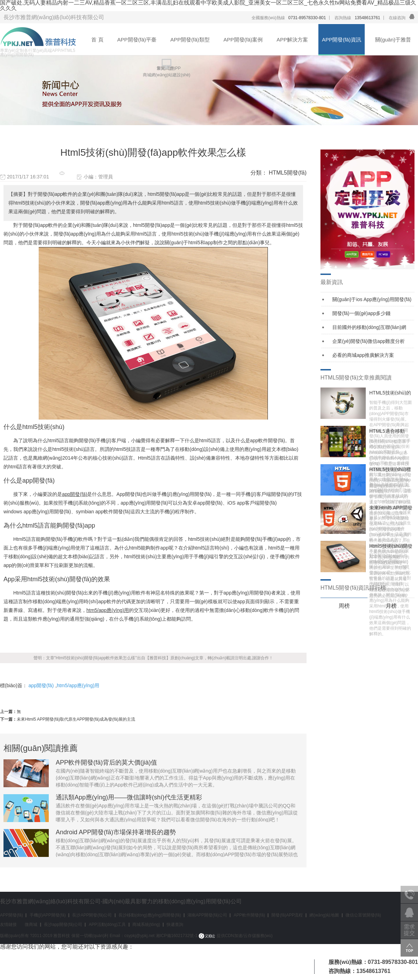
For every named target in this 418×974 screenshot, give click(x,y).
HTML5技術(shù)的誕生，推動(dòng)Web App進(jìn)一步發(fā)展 (390, 392)
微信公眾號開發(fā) (363, 915)
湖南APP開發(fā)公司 (207, 915)
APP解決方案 (292, 40)
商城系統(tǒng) (146, 924)
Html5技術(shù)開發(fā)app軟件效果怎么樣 (391, 546)
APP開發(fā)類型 (190, 40)
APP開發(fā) (11, 915)
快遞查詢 (175, 924)
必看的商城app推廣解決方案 (363, 355)
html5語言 (58, 440)
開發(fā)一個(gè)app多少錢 (361, 313)
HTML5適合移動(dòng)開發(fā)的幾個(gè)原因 (389, 431)
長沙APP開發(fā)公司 (92, 915)
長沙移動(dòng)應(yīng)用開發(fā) (149, 915)
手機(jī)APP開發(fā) (48, 915)
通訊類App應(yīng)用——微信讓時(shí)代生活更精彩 (129, 797)
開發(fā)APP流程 (287, 915)
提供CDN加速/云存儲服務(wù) (235, 935)
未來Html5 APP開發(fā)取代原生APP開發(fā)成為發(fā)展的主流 (76, 719)
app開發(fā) (41, 685)
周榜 (344, 606)
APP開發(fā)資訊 (341, 40)
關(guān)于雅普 (393, 40)
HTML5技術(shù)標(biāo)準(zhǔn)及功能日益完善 (390, 469)
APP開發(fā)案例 (243, 40)
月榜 (391, 606)
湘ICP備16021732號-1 (177, 935)
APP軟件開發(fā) (249, 915)
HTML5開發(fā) (288, 173)
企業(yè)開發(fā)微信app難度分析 (368, 341)
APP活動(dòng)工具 (107, 924)
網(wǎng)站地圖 (324, 915)
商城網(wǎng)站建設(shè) (166, 74)
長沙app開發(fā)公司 (63, 924)
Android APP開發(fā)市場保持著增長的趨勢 (116, 832)
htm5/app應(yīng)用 (78, 685)
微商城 (31, 924)
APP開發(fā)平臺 (137, 40)
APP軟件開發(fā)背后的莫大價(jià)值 (106, 762)
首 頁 (97, 40)
